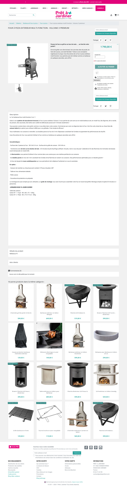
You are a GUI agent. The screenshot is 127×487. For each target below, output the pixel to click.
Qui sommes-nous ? (42, 464)
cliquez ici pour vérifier (77, 482)
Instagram (100, 447)
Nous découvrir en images (44, 472)
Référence (13, 253)
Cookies (38, 470)
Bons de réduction (70, 470)
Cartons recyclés (13, 468)
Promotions (40, 474)
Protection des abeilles (15, 466)
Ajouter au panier (106, 67)
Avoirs (67, 466)
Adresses (67, 468)
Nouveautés (11, 470)
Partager (100, 40)
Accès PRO (14, 447)
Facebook (86, 447)
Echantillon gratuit (13, 472)
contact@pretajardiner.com (101, 474)
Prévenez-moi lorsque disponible (106, 33)
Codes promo (12, 474)
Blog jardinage (40, 478)
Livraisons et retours (42, 466)
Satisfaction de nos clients (16, 464)
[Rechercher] (22, 15)
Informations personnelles (73, 464)
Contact (38, 476)
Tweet (105, 40)
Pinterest (110, 40)
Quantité (97, 54)
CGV (37, 468)
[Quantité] (100, 57)
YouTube (91, 447)
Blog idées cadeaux (14, 476)
